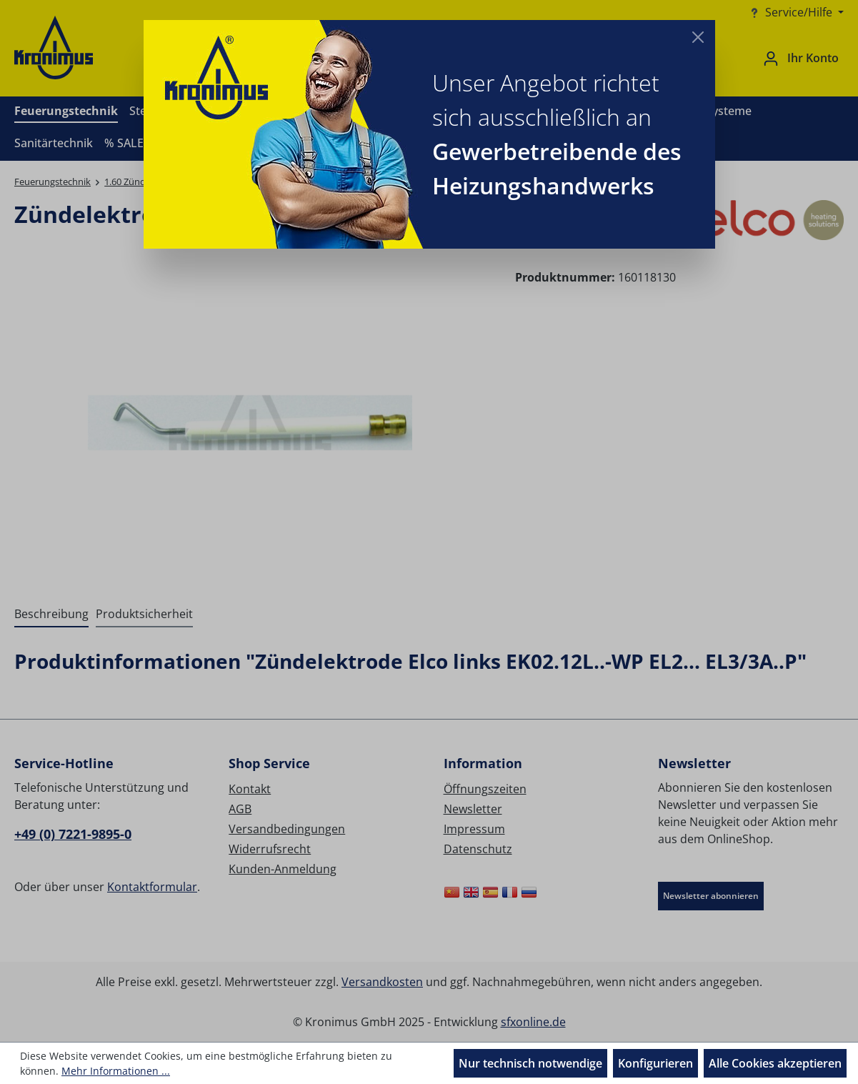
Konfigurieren (655, 1063)
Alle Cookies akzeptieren (775, 1063)
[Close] (698, 37)
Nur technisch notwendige (530, 1063)
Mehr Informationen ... (115, 1071)
